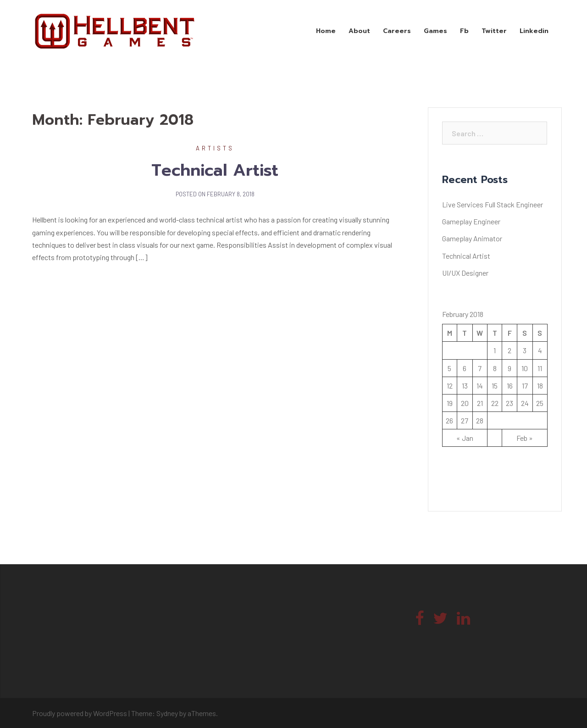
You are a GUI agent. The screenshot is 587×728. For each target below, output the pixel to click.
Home (326, 31)
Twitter (494, 31)
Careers (397, 31)
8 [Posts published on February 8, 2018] (495, 368)
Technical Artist (214, 170)
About (359, 31)
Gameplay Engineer (471, 221)
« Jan (464, 437)
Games (435, 31)
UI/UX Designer (465, 272)
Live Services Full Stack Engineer (492, 204)
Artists (215, 148)
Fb (464, 31)
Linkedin (534, 31)
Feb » (524, 437)
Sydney (167, 713)
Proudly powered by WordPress (79, 713)
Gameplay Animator (472, 238)
